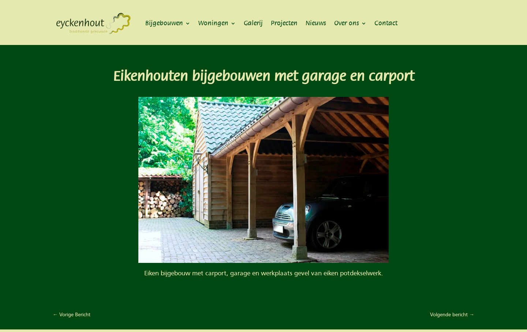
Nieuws (316, 23)
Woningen (213, 23)
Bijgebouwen (164, 23)
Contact (385, 23)
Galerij (253, 23)
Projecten (284, 23)
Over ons (346, 23)
